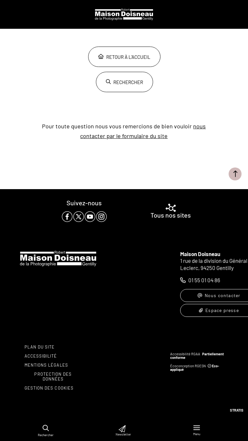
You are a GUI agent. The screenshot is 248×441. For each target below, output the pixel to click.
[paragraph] (84, 216)
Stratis (236, 410)
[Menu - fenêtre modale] (196, 430)
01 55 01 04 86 (204, 280)
